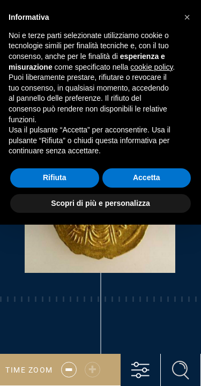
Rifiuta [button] (54, 177)
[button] (187, 17)
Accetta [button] (146, 177)
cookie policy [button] (151, 67)
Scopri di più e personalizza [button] (100, 203)
